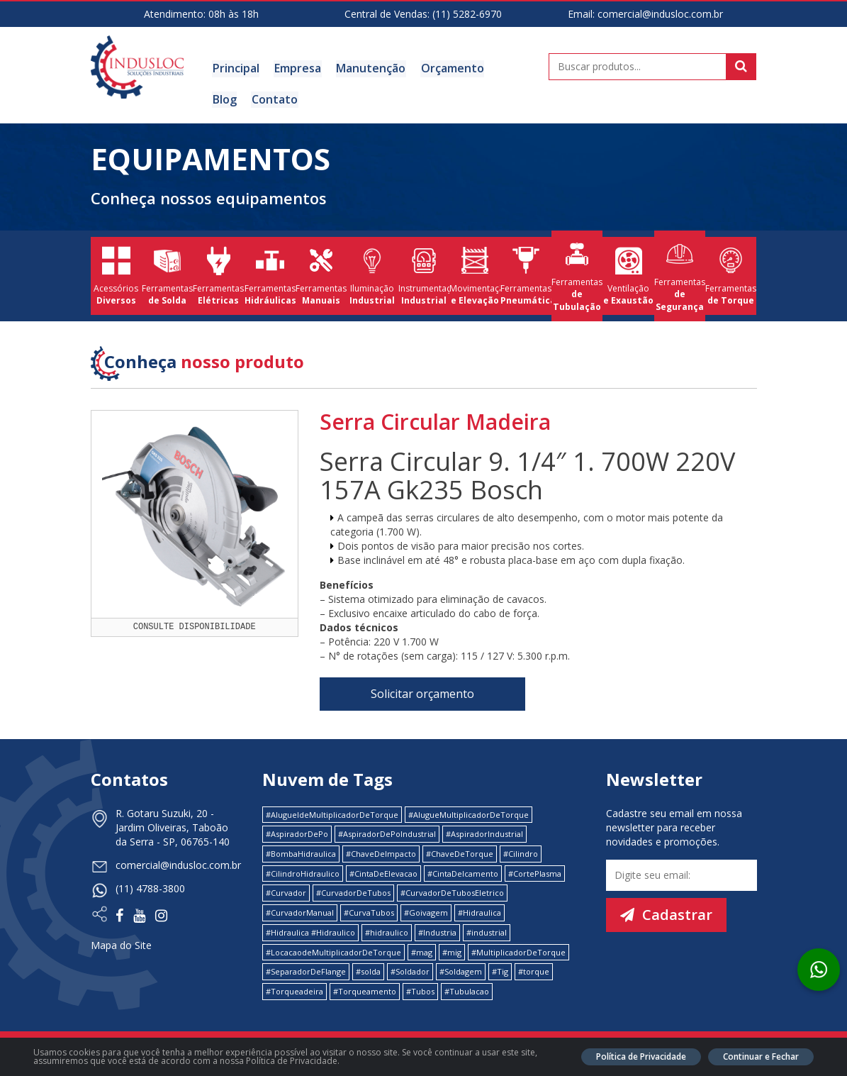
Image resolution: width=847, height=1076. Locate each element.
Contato (235, 98)
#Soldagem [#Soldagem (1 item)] (460, 970)
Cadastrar (666, 912)
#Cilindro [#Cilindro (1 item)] (520, 852)
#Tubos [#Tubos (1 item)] (420, 989)
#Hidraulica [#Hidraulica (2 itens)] (479, 911)
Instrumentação (423, 275)
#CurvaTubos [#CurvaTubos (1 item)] (369, 911)
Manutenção (368, 68)
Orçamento (449, 68)
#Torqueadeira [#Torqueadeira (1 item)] (294, 989)
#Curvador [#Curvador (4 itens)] (286, 891)
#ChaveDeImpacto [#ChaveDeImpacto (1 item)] (381, 852)
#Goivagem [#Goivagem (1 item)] (426, 911)
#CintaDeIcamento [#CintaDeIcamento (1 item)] (462, 871)
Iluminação (372, 275)
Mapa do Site (121, 943)
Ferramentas (167, 275)
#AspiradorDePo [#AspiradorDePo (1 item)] (297, 832)
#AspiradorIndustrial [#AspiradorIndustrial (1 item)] (484, 832)
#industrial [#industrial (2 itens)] (486, 930)
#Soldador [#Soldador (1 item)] (410, 970)
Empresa (296, 68)
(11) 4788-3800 (150, 886)
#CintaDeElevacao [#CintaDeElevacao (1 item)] (383, 871)
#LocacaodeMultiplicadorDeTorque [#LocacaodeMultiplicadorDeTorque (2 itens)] (333, 950)
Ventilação (628, 275)
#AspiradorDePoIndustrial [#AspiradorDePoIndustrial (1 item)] (387, 832)
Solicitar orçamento (422, 692)
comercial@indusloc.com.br (660, 14)
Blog (507, 68)
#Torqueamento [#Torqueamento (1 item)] (364, 989)
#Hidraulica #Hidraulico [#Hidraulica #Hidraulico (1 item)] (310, 930)
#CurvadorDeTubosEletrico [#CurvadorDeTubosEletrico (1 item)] (452, 891)
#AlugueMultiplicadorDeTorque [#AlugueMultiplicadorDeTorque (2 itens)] (468, 812)
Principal (235, 68)
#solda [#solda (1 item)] (368, 970)
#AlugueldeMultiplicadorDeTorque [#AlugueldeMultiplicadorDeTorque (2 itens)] (332, 812)
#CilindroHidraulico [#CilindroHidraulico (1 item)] (303, 871)
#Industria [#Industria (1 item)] (437, 930)
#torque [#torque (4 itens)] (533, 970)
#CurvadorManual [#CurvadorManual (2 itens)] (300, 911)
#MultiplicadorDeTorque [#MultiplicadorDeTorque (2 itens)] (518, 950)
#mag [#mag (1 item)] (421, 950)
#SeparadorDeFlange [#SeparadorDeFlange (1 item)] (306, 970)
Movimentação (474, 275)
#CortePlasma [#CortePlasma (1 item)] (534, 871)
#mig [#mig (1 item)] (451, 950)
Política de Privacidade (641, 1056)
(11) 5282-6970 (467, 14)
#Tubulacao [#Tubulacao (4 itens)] (466, 989)
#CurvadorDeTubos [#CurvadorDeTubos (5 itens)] (353, 891)
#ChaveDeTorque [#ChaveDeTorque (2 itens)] (459, 852)
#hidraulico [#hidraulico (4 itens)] (386, 930)
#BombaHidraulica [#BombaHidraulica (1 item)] (301, 852)
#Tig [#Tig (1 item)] (500, 970)
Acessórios (116, 275)
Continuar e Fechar (761, 1056)
